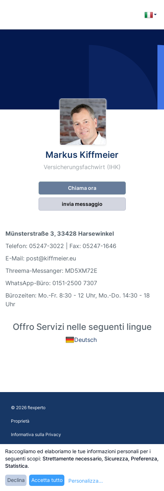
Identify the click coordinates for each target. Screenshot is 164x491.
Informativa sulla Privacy (36, 434)
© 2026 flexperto (28, 407)
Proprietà (20, 421)
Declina (16, 480)
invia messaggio (82, 204)
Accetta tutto (47, 480)
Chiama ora (82, 188)
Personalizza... (85, 481)
